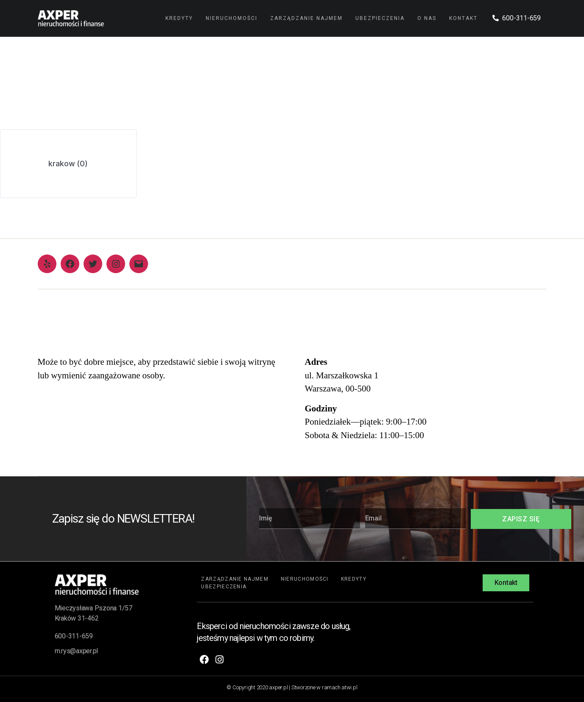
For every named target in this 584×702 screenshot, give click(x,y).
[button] (506, 582)
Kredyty (179, 18)
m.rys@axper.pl (76, 651)
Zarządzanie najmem (306, 18)
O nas (426, 18)
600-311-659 (74, 636)
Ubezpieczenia (380, 18)
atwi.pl (349, 687)
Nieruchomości (231, 18)
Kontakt (463, 18)
